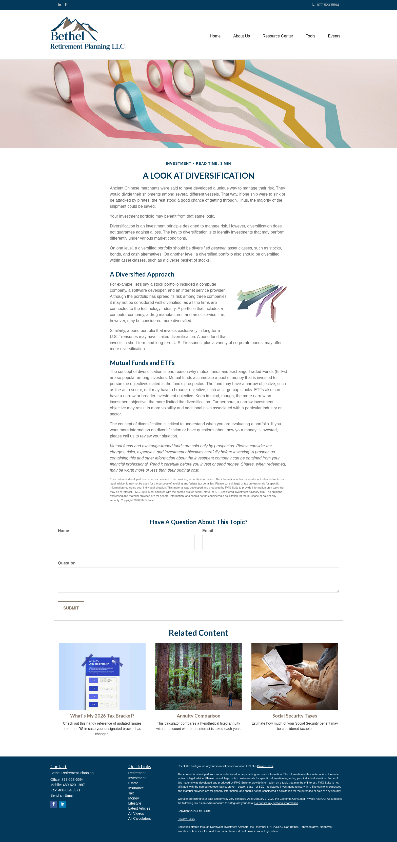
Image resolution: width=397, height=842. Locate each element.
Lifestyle (134, 803)
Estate (133, 783)
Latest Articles (139, 808)
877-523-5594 (325, 5)
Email (207, 531)
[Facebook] (66, 4)
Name (63, 531)
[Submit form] (71, 608)
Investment (137, 778)
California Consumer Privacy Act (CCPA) (305, 798)
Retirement (137, 773)
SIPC (279, 826)
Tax (131, 793)
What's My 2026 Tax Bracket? (102, 716)
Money (133, 798)
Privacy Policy (186, 818)
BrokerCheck (265, 766)
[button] (241, 35)
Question (66, 563)
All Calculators (139, 818)
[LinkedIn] (59, 4)
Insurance (136, 788)
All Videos (136, 813)
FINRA (271, 826)
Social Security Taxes (294, 716)
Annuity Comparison (198, 716)
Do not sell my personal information (276, 803)
